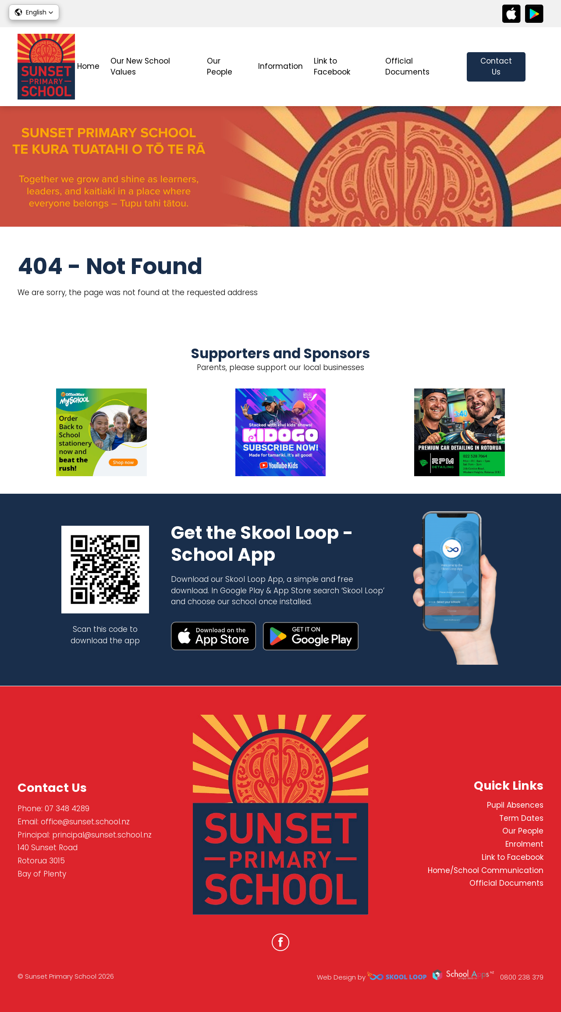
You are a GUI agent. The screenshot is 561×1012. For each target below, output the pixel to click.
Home (88, 66)
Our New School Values (140, 67)
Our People (219, 67)
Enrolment (524, 844)
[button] (33, 12)
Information (280, 66)
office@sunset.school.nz (85, 821)
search (538, 66)
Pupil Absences (515, 805)
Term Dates (521, 818)
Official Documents (407, 67)
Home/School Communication (485, 870)
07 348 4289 (67, 808)
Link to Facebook (332, 67)
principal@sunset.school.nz (102, 835)
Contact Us (496, 67)
